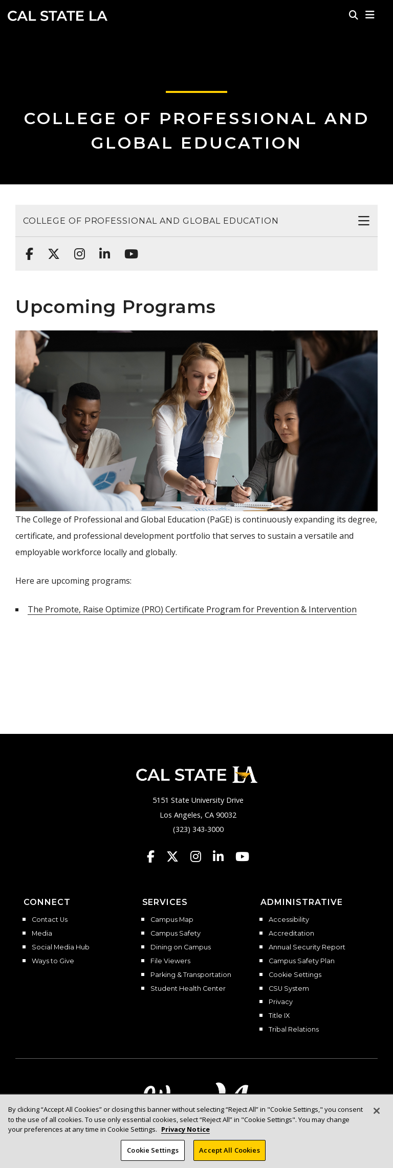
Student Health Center (188, 988)
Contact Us (50, 919)
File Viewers (170, 961)
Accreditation (291, 933)
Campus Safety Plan (302, 961)
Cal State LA (57, 16)
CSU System (289, 988)
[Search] (353, 15)
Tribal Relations (294, 1029)
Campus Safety (175, 933)
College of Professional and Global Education (151, 221)
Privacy (281, 1002)
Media (42, 933)
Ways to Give (53, 961)
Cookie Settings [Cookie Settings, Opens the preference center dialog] (153, 1156)
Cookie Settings (295, 975)
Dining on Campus (180, 947)
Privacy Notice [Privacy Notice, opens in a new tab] (185, 1135)
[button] (370, 15)
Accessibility (289, 919)
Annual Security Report (307, 947)
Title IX (279, 1015)
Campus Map (171, 919)
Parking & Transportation (190, 975)
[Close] (376, 1117)
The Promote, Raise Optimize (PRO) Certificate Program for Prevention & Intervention (192, 609)
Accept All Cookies (229, 1156)
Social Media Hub (61, 947)
